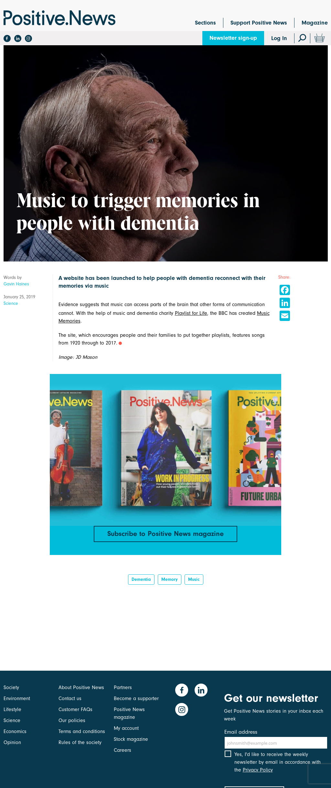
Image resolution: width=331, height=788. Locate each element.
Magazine (315, 22)
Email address (240, 732)
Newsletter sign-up (233, 38)
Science (11, 303)
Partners (123, 687)
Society (11, 687)
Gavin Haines (16, 284)
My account (126, 728)
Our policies (72, 720)
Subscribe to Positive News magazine (165, 533)
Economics (15, 731)
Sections (205, 22)
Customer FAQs (75, 709)
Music (194, 579)
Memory (169, 579)
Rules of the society (80, 742)
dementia (141, 579)
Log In (279, 38)
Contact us (70, 698)
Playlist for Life (191, 313)
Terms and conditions (82, 731)
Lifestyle (12, 709)
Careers (122, 750)
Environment (17, 698)
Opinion (12, 742)
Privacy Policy (258, 770)
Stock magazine (131, 739)
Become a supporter (136, 698)
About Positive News (81, 687)
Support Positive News (258, 22)
